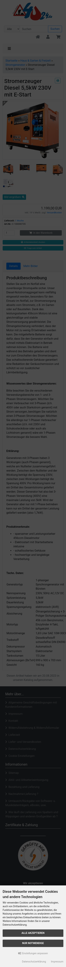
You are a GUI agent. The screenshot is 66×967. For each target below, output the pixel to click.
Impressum (57, 961)
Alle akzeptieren (33, 933)
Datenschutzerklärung (34, 961)
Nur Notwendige (33, 943)
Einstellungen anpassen (33, 953)
